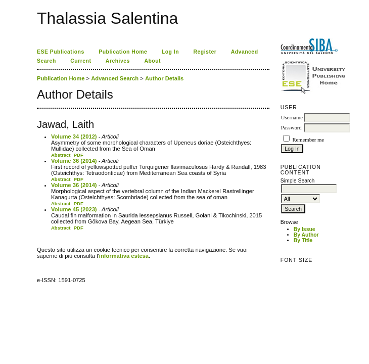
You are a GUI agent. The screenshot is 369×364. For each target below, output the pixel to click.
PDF (78, 155)
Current (80, 61)
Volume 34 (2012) (74, 136)
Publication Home (123, 52)
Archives (118, 61)
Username (292, 117)
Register (205, 52)
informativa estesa (124, 256)
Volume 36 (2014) (74, 161)
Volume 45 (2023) (74, 209)
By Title (303, 240)
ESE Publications (60, 52)
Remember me (308, 140)
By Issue (304, 229)
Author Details (164, 78)
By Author (306, 235)
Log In (170, 52)
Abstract (61, 155)
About (152, 61)
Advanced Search (115, 78)
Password (291, 127)
